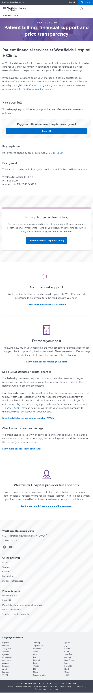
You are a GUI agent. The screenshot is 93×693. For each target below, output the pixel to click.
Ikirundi (67, 663)
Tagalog (36, 643)
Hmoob (5, 646)
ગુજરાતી (67, 643)
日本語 (36, 666)
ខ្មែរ (34, 657)
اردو (65, 646)
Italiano (67, 648)
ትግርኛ (66, 675)
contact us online (42, 89)
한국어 (5, 675)
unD (35, 654)
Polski (35, 663)
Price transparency (11, 609)
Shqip (35, 672)
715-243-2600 (20, 89)
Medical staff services (12, 581)
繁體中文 (6, 651)
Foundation (7, 576)
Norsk (66, 669)
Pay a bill (6, 600)
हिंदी (34, 669)
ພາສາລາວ (6, 663)
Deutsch (36, 660)
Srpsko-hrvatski (39, 675)
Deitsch (5, 666)
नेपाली (66, 651)
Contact (6, 567)
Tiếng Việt (6, 648)
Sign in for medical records (15, 614)
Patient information (11, 15)
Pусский (5, 654)
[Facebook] (4, 548)
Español (5, 643)
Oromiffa (37, 648)
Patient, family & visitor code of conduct (22, 605)
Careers (6, 571)
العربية (4, 669)
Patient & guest (9, 596)
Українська (38, 646)
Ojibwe (67, 672)
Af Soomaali (7, 657)
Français (5, 672)
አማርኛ (36, 651)
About (5, 562)
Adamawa (6, 660)
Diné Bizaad (69, 660)
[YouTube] (11, 548)
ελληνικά (67, 657)
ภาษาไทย (68, 654)
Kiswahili (68, 666)
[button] (85, 2)
